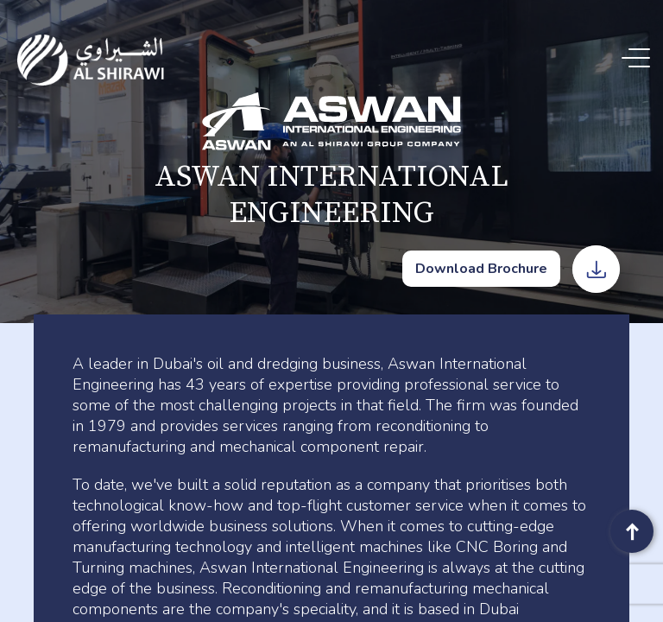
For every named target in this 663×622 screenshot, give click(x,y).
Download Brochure (481, 268)
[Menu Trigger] (639, 58)
